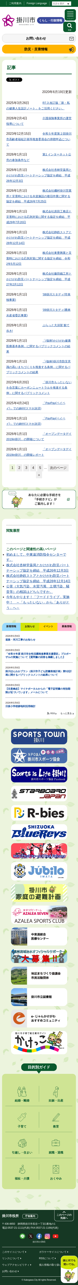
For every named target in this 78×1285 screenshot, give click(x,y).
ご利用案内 (15, 3)
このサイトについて (13, 1251)
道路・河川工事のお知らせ (20, 639)
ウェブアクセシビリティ (16, 1264)
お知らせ (30, 626)
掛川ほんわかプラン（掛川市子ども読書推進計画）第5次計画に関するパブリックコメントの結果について (38, 673)
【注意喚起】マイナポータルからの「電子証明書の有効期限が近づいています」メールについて (37, 690)
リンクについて (11, 1258)
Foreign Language (37, 3)
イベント (48, 626)
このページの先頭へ (64, 1216)
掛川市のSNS (39, 1242)
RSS (52, 713)
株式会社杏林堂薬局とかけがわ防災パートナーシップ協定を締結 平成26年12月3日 (39, 175)
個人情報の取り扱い (50, 1264)
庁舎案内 (30, 1216)
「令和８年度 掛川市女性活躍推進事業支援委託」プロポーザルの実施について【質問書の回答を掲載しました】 (38, 655)
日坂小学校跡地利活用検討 (20, 706)
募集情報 (67, 626)
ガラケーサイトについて (53, 1251)
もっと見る (66, 713)
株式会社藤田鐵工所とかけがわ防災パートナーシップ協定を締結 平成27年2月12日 (39, 279)
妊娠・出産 (56, 1100)
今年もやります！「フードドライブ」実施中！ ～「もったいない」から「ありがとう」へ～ (37, 602)
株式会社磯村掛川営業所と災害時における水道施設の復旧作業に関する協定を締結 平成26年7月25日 (39, 196)
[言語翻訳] (61, 3)
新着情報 (11, 626)
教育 (56, 1126)
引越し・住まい (22, 1152)
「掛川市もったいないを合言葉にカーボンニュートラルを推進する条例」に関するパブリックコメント (39, 387)
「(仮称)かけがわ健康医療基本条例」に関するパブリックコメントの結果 (38, 346)
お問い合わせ (36, 38)
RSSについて (46, 1258)
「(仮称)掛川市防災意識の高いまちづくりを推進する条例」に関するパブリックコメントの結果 (38, 367)
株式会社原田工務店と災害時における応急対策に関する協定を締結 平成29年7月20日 (39, 217)
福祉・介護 (22, 1178)
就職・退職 (56, 1152)
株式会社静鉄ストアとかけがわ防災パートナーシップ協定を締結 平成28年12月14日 (39, 237)
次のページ (58, 468)
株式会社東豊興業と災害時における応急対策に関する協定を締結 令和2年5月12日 (39, 258)
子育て (22, 1126)
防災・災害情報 (36, 49)
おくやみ (56, 1178)
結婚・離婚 (22, 1100)
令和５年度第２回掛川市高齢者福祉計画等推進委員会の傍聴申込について (39, 139)
